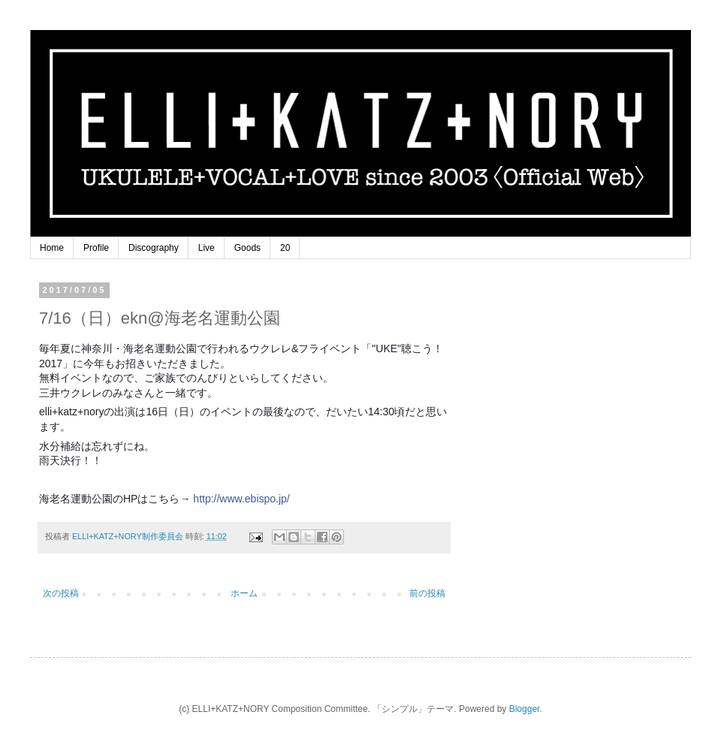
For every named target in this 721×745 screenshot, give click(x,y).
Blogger (524, 709)
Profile (96, 248)
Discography (153, 248)
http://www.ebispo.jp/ (241, 499)
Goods (247, 248)
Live (206, 248)
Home (52, 248)
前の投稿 (427, 593)
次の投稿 (61, 593)
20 (285, 248)
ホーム (244, 593)
